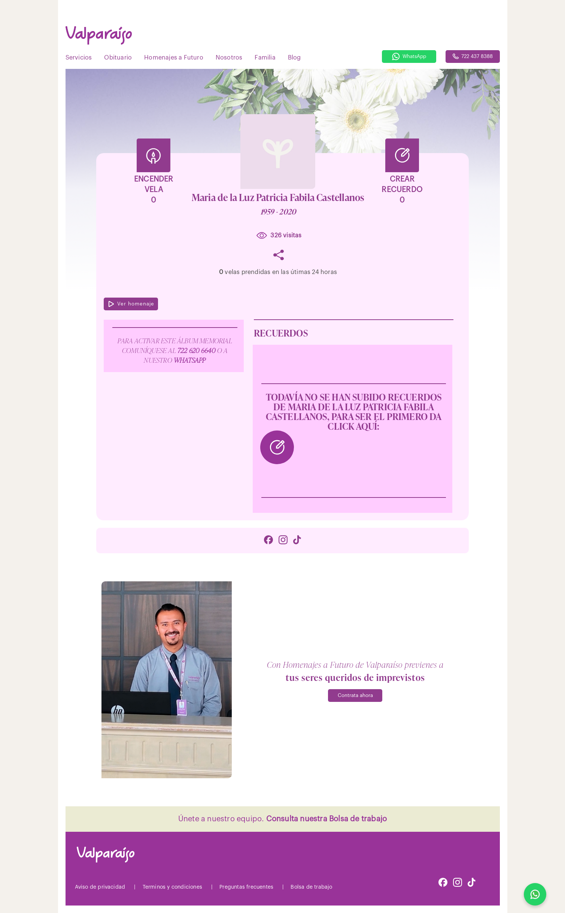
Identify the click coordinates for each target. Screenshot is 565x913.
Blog (294, 58)
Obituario (118, 58)
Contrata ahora (355, 695)
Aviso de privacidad (100, 887)
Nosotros (229, 58)
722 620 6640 (197, 350)
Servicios (79, 58)
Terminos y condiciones (172, 887)
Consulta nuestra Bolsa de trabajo (326, 819)
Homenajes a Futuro (173, 58)
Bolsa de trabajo (311, 887)
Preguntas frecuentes (246, 887)
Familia (265, 58)
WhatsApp (409, 56)
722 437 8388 (473, 56)
